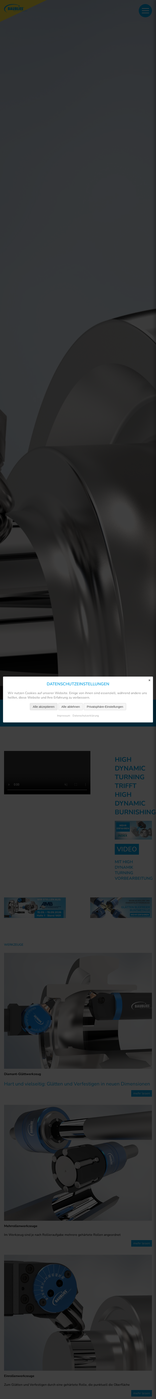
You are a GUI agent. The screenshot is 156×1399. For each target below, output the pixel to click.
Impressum (63, 716)
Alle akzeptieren (44, 706)
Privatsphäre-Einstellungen (105, 706)
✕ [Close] (149, 680)
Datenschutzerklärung (86, 716)
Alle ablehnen (70, 706)
